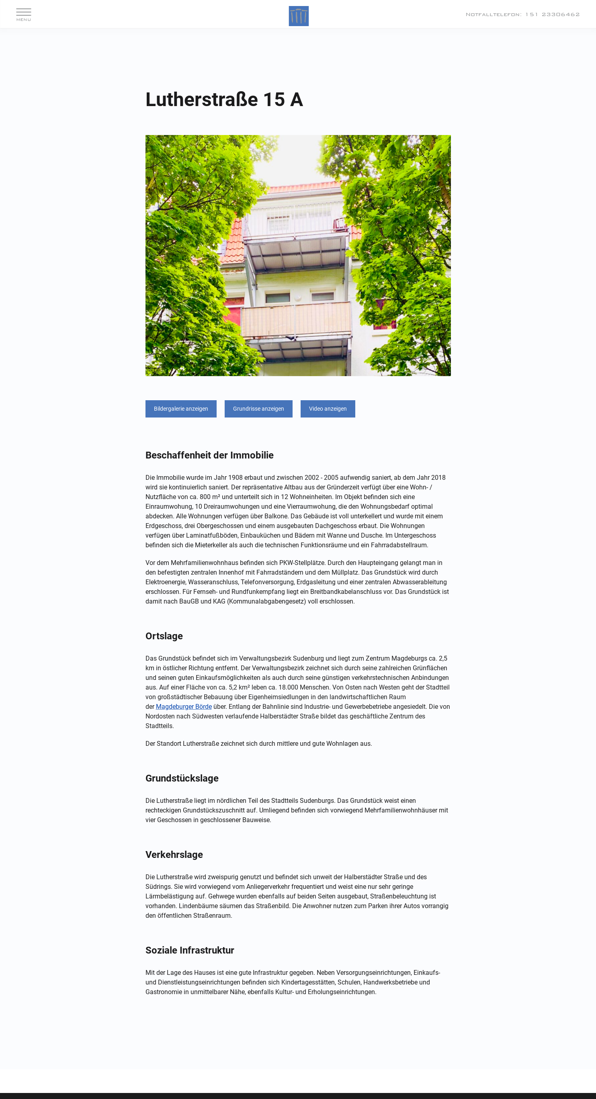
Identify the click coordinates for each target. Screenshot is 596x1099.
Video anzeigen (328, 408)
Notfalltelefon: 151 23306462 (522, 14)
